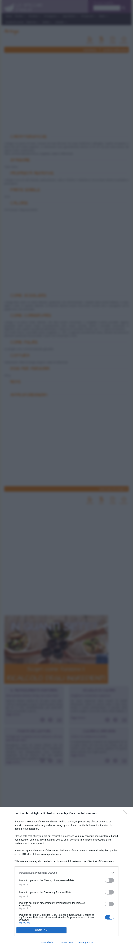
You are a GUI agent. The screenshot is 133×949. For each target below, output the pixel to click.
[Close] (126, 813)
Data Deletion (46, 942)
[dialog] (66, 878)
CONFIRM (41, 930)
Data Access (66, 942)
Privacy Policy (86, 942)
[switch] (109, 880)
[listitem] (66, 873)
